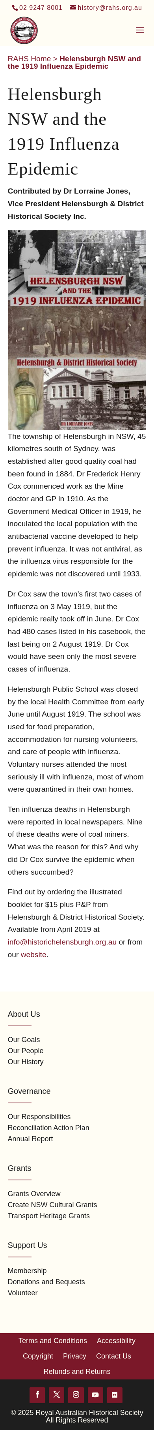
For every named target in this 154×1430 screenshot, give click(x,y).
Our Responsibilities (39, 1117)
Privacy (74, 1356)
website (33, 954)
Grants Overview (34, 1194)
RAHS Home (29, 59)
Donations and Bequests (46, 1282)
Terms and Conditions (53, 1341)
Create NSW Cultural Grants (52, 1205)
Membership (27, 1271)
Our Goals (24, 1040)
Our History (26, 1062)
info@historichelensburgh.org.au (62, 942)
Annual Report (30, 1139)
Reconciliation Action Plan (48, 1128)
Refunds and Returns (76, 1371)
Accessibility (116, 1341)
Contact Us (113, 1356)
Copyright (38, 1356)
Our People (26, 1051)
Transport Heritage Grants (49, 1216)
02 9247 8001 (41, 7)
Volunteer (23, 1293)
